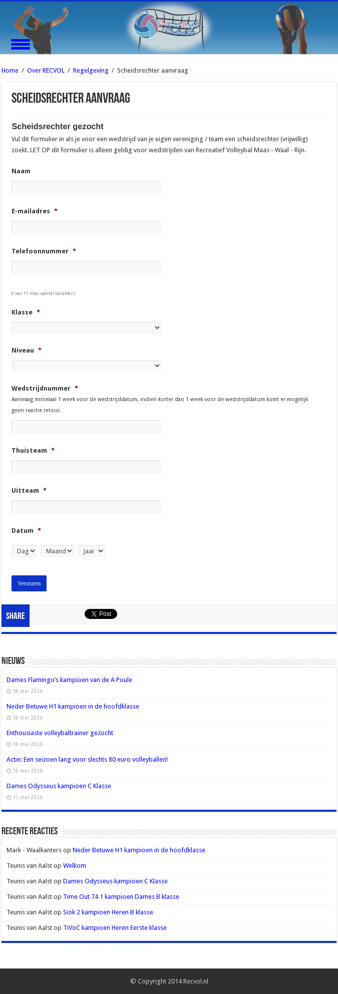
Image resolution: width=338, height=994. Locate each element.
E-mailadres (35, 211)
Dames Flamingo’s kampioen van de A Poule (69, 680)
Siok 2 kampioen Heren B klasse (108, 912)
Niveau (27, 350)
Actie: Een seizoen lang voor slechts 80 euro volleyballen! (87, 759)
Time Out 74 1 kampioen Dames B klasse (121, 896)
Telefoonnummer (44, 251)
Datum (26, 530)
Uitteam (29, 490)
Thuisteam (33, 450)
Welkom (74, 865)
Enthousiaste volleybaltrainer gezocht (60, 733)
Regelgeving (91, 70)
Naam (21, 171)
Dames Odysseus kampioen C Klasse (59, 786)
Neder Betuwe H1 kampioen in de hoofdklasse (73, 706)
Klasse (26, 312)
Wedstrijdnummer (45, 388)
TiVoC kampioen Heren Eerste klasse (115, 927)
